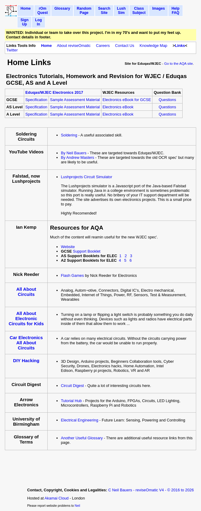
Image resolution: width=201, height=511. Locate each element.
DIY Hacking (26, 360)
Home (46, 45)
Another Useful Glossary (82, 438)
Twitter (12, 50)
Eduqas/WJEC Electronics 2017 (54, 92)
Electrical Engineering (79, 420)
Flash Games (72, 275)
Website (68, 246)
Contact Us (124, 45)
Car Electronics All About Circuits (26, 342)
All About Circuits (26, 292)
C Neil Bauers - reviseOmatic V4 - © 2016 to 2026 (151, 490)
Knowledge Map (153, 45)
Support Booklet (87, 251)
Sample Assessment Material (75, 99)
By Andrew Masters (77, 157)
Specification (36, 99)
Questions (167, 99)
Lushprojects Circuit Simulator (86, 177)
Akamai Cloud (57, 498)
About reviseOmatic (74, 45)
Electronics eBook (118, 107)
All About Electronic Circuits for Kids (26, 318)
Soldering (69, 135)
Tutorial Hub (71, 400)
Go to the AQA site (178, 63)
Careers (103, 45)
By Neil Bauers (74, 153)
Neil (77, 505)
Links (180, 45)
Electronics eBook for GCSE (127, 99)
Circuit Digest (72, 385)
